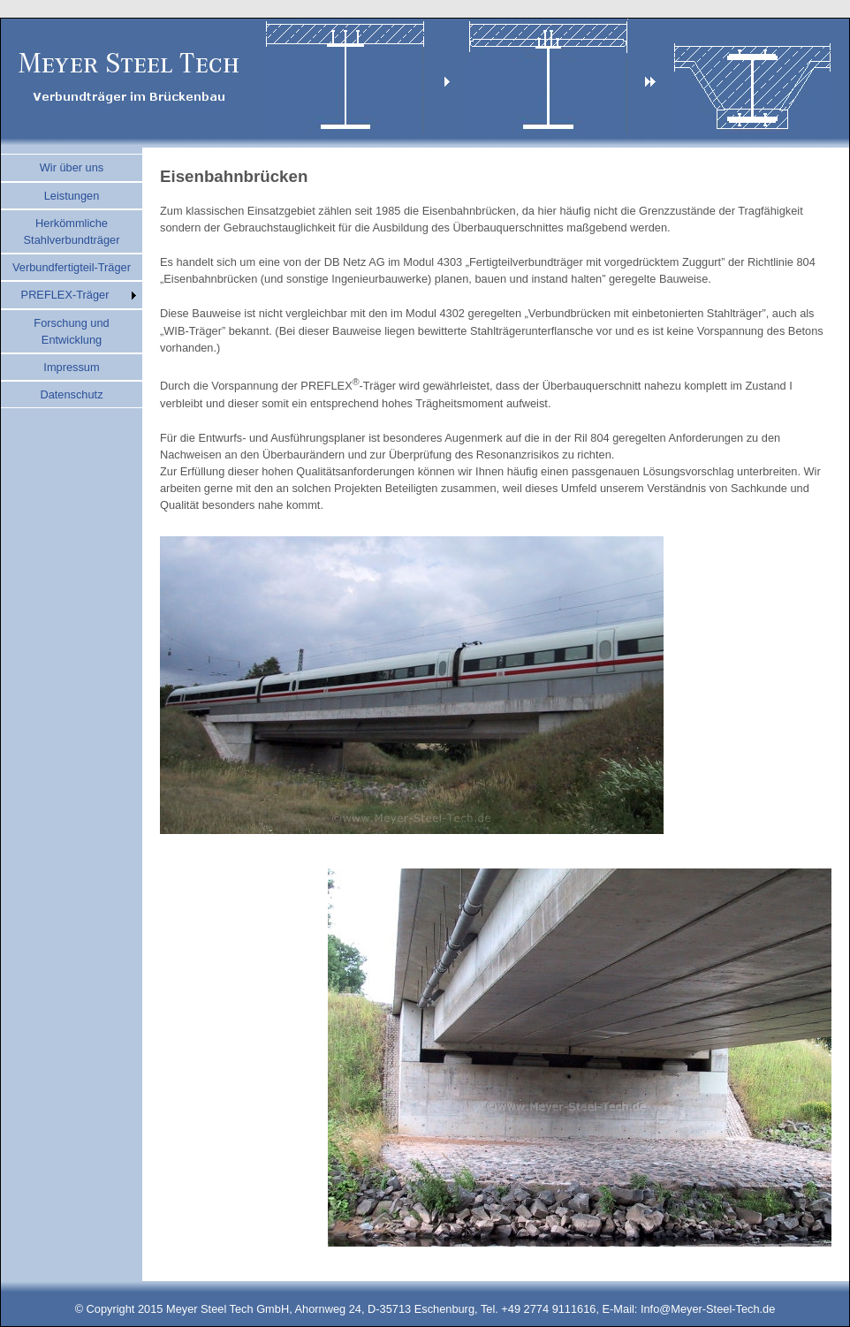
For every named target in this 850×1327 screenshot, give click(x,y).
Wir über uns (72, 167)
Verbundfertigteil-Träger (71, 267)
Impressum (71, 367)
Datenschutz (71, 394)
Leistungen (72, 195)
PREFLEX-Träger (65, 294)
